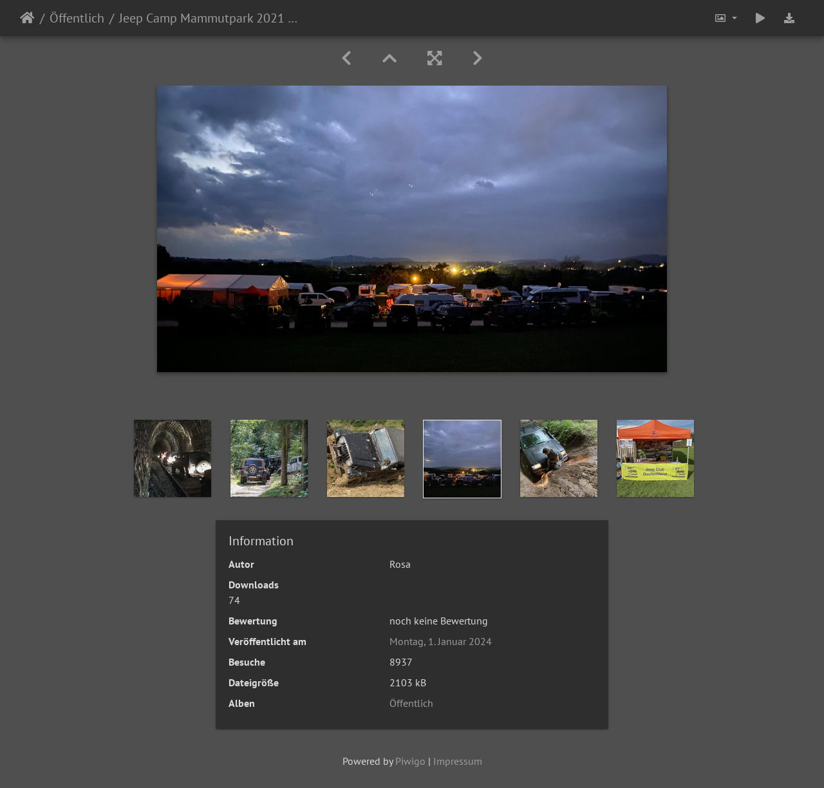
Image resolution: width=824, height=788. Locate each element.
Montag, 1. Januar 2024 (440, 641)
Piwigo (410, 761)
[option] (172, 458)
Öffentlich (77, 18)
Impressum (457, 761)
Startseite (27, 18)
